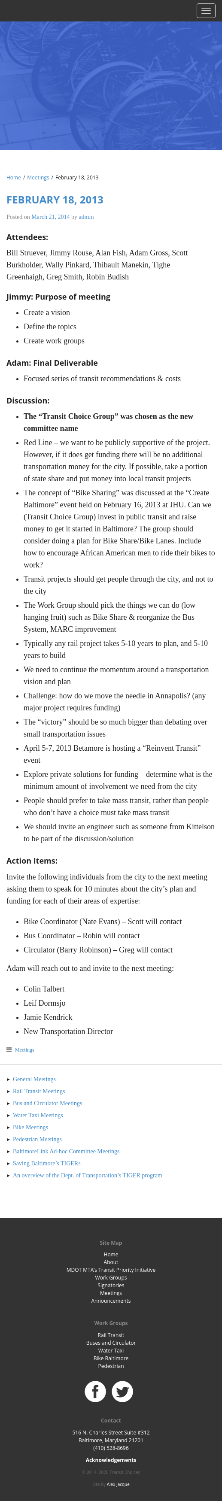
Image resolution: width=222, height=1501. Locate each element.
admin (86, 217)
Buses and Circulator (111, 1342)
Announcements (111, 1300)
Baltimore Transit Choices (111, 75)
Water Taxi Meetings (38, 1115)
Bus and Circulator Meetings (47, 1103)
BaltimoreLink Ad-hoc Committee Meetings (66, 1151)
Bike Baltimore (111, 1358)
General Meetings (34, 1079)
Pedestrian (111, 1366)
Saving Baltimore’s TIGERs (47, 1163)
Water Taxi (111, 1350)
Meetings (38, 177)
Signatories (110, 1285)
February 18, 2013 (54, 199)
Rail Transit (111, 1335)
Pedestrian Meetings (37, 1139)
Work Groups (111, 1277)
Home (13, 177)
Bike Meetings (30, 1127)
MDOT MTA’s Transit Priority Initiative (111, 1270)
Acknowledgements (111, 1460)
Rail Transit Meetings (39, 1091)
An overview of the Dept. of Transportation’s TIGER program (87, 1175)
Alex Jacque (118, 1484)
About (111, 1262)
